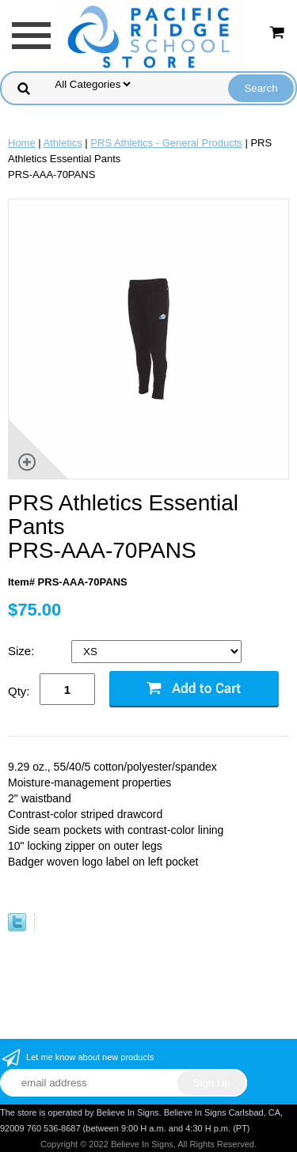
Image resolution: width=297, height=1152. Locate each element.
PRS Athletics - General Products (166, 143)
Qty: (19, 691)
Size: (23, 650)
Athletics (63, 143)
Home (22, 143)
